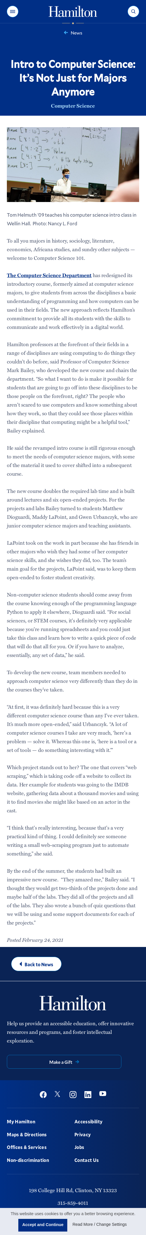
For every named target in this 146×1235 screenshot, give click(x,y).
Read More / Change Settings (99, 1224)
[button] (12, 11)
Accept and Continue (43, 1224)
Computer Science (73, 105)
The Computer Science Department (49, 275)
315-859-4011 (73, 1203)
